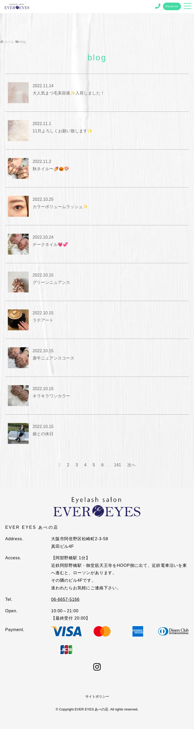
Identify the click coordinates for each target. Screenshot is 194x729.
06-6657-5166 (65, 599)
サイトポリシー (97, 696)
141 (117, 465)
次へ (131, 465)
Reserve (172, 6)
